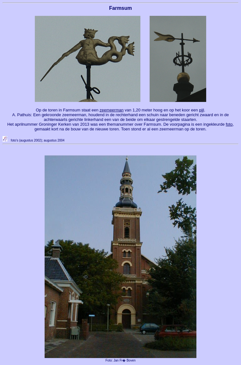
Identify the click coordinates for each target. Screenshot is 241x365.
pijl (201, 110)
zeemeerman (112, 110)
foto (229, 124)
